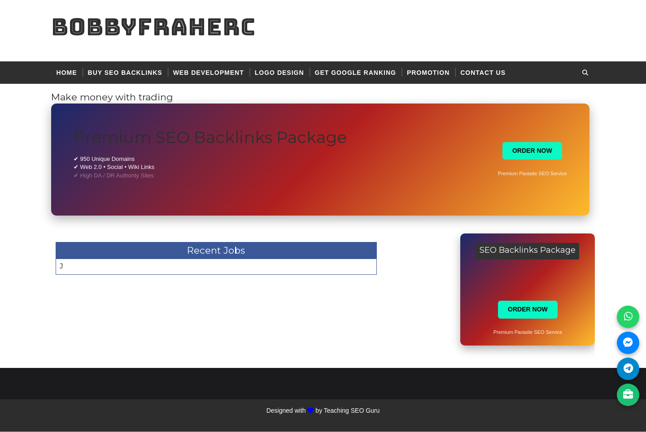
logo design (282, 72)
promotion (431, 72)
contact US (486, 72)
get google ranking (358, 72)
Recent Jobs (211, 250)
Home (69, 72)
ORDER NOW (535, 151)
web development (211, 72)
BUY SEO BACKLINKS (128, 72)
